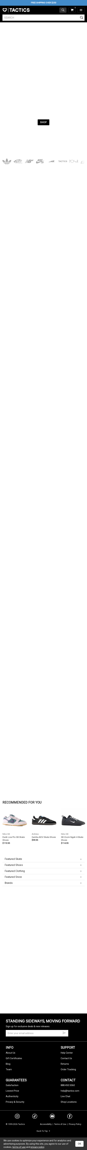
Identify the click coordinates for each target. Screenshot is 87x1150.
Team (9, 1069)
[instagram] (17, 1117)
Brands (43, 882)
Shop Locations (69, 1102)
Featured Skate (43, 859)
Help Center (67, 1052)
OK (79, 1143)
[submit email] (64, 1032)
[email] (37, 1033)
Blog (8, 1064)
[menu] (81, 10)
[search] (43, 18)
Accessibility (46, 1124)
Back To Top (43, 1131)
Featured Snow (43, 876)
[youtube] (52, 1117)
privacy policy (37, 1147)
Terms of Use (60, 1124)
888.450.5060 (68, 1085)
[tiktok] (34, 1117)
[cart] (71, 10)
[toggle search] (62, 10)
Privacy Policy (75, 1124)
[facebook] (69, 1117)
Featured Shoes (43, 865)
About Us (10, 1052)
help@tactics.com (70, 1090)
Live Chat (65, 1096)
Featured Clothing (43, 871)
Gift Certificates (14, 1058)
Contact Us (66, 1058)
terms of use (19, 1147)
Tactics (16, 10)
